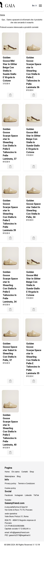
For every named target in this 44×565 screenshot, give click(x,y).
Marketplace (10, 476)
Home (2, 15)
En (33, 5)
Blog (19, 476)
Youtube (8, 500)
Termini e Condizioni (26, 483)
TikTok (36, 495)
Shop (32, 472)
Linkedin (28, 495)
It (36, 5)
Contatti (24, 472)
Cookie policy (10, 488)
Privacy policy (10, 483)
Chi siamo (15, 472)
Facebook (9, 495)
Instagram (19, 495)
